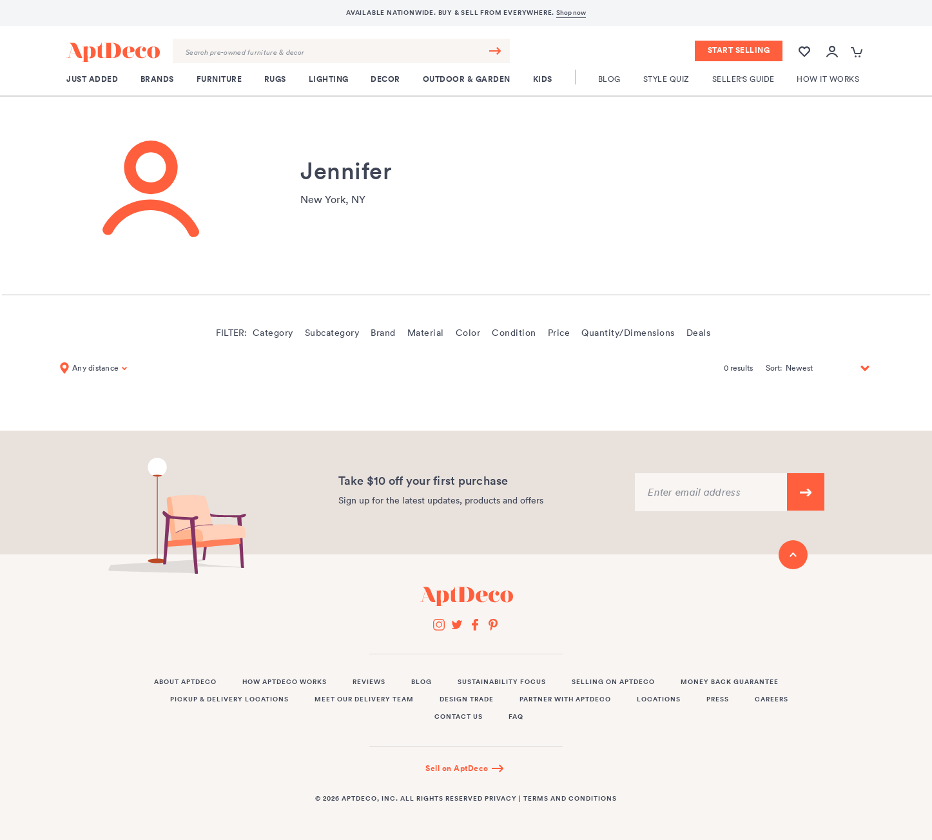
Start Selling (739, 50)
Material (425, 332)
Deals (698, 332)
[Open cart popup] (858, 52)
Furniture (219, 79)
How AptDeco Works (284, 682)
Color (468, 332)
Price (559, 332)
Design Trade (467, 699)
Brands (157, 79)
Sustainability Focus (502, 682)
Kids (542, 79)
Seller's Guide (743, 78)
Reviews (369, 682)
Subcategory (332, 332)
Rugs (275, 79)
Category (273, 332)
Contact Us (458, 717)
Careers (771, 699)
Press (717, 699)
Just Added (92, 79)
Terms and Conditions (570, 799)
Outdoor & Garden (466, 79)
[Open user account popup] (832, 52)
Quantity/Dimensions (628, 332)
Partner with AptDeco (565, 699)
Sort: (774, 368)
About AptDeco (185, 682)
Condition (514, 332)
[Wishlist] (804, 50)
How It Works (828, 78)
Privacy (501, 799)
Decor (385, 79)
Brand (383, 332)
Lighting (329, 79)
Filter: (231, 332)
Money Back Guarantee (730, 682)
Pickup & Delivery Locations (229, 699)
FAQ (516, 717)
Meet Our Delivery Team (364, 699)
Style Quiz (666, 78)
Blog (609, 78)
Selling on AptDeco (613, 682)
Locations (659, 699)
